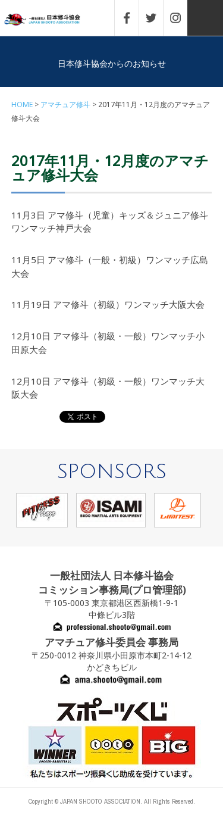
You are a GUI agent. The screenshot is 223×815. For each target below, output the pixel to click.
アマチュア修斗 (65, 104)
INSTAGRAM (181, 18)
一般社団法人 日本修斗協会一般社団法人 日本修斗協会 (50, 20)
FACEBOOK (132, 18)
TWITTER (157, 18)
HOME (22, 104)
